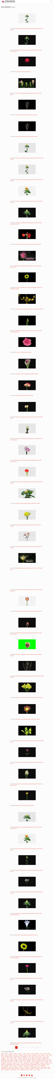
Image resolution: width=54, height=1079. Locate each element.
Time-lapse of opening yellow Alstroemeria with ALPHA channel (29, 697)
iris (24, 1060)
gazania (29, 1059)
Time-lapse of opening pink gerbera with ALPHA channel (27, 719)
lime (14, 1061)
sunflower (37, 1068)
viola (18, 1069)
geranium (34, 1059)
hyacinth (21, 1060)
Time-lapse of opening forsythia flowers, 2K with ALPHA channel (29, 309)
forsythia (11, 1059)
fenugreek (3, 1059)
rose (10, 1067)
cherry (2, 1056)
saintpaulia (43, 1067)
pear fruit (3, 1064)
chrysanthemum (24, 1056)
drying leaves (39, 1057)
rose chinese (15, 1067)
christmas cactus (8, 1056)
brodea (29, 1055)
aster (41, 1053)
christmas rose (16, 1056)
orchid (31, 1063)
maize (21, 1061)
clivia (30, 1056)
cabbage (34, 1055)
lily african (5, 1061)
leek (43, 1060)
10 (37, 1047)
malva (24, 1061)
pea (51, 1063)
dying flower (45, 1057)
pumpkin (11, 1065)
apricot (28, 1053)
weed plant (22, 1069)
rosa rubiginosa (4, 1067)
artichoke (36, 1053)
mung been (3, 1063)
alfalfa (6, 1053)
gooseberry (3, 1060)
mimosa (46, 1061)
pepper (18, 1064)
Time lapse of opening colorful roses (23, 352)
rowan (38, 1067)
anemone (20, 1053)
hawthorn (16, 1060)
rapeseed (26, 1065)
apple (24, 1053)
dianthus (25, 1057)
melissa (42, 1061)
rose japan (21, 1067)
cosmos (40, 1056)
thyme (41, 1068)
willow (31, 1069)
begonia (10, 1055)
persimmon (23, 1064)
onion (21, 1063)
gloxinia (48, 1059)
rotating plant (33, 1067)
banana (48, 1053)
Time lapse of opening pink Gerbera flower (24, 805)
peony (14, 1064)
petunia (28, 1064)
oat (18, 1063)
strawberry (27, 1068)
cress (44, 1056)
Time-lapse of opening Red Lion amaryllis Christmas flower (28, 244)
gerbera (39, 1059)
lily (1, 1061)
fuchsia (20, 1059)
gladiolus (44, 1059)
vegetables (6, 1069)
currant (8, 1057)
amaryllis (11, 1053)
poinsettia (43, 1064)
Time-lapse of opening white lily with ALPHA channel (26, 935)
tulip (49, 1068)
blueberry (21, 1055)
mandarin (29, 1061)
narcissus (15, 1063)
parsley (42, 1063)
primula (6, 1065)
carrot (47, 1055)
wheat (27, 1069)
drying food (32, 1057)
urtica (2, 1069)
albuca (2, 1053)
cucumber (3, 1057)
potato (2, 1065)
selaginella (3, 1068)
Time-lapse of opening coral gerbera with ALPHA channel (27, 503)
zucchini (38, 1069)
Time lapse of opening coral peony (23, 71)
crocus (47, 1056)
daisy (15, 1057)
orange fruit (26, 1063)
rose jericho (26, 1067)
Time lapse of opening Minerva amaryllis (24, 395)
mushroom (9, 1063)
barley (2, 1055)
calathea (43, 1055)
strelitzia (32, 1068)
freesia (16, 1059)
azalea (44, 1053)
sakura (48, 1067)
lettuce (50, 1060)
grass (12, 1060)
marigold (38, 1061)
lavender (39, 1060)
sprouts (22, 1068)
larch (35, 1060)
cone (36, 1056)
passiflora (47, 1063)
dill (28, 1057)
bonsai (25, 1055)
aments (15, 1053)
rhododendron (42, 1065)
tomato (45, 1068)
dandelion (19, 1057)
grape (8, 1060)
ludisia (17, 1061)
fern (8, 1059)
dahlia (11, 1057)
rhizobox (36, 1065)
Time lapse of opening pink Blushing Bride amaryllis (26, 373)
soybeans (17, 1068)
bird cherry (15, 1055)
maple (33, 1061)
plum (39, 1064)
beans (6, 1055)
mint (50, 1061)
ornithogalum (36, 1063)
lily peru (10, 1061)
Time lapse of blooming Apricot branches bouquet (26, 114)
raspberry (31, 1065)
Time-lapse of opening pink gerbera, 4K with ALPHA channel (28, 611)
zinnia (34, 1069)
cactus (38, 1055)
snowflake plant (10, 1068)
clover (33, 1056)
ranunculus (20, 1065)
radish (15, 1065)
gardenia (25, 1059)
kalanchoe (28, 1060)
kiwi (32, 1060)
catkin (50, 1055)
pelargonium (9, 1064)
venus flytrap (13, 1069)
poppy (47, 1064)
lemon (46, 1060)
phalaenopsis (34, 1064)
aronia (32, 1053)
